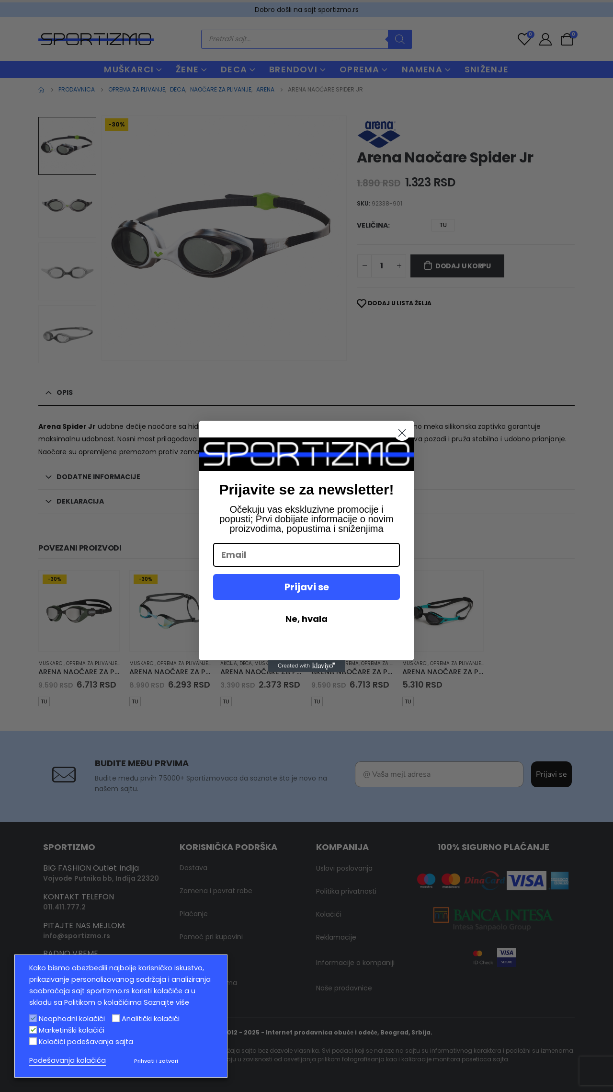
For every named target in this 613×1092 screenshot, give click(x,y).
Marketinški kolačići (71, 1030)
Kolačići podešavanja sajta (86, 1041)
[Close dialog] (402, 433)
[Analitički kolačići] (116, 1018)
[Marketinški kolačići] (33, 1030)
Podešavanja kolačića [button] (67, 1060)
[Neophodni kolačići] (33, 1018)
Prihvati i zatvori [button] (156, 1061)
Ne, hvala (306, 619)
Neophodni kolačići (72, 1018)
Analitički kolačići (151, 1018)
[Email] (306, 555)
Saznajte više (166, 1002)
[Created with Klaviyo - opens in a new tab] (306, 666)
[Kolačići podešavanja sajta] (33, 1041)
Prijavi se (306, 587)
